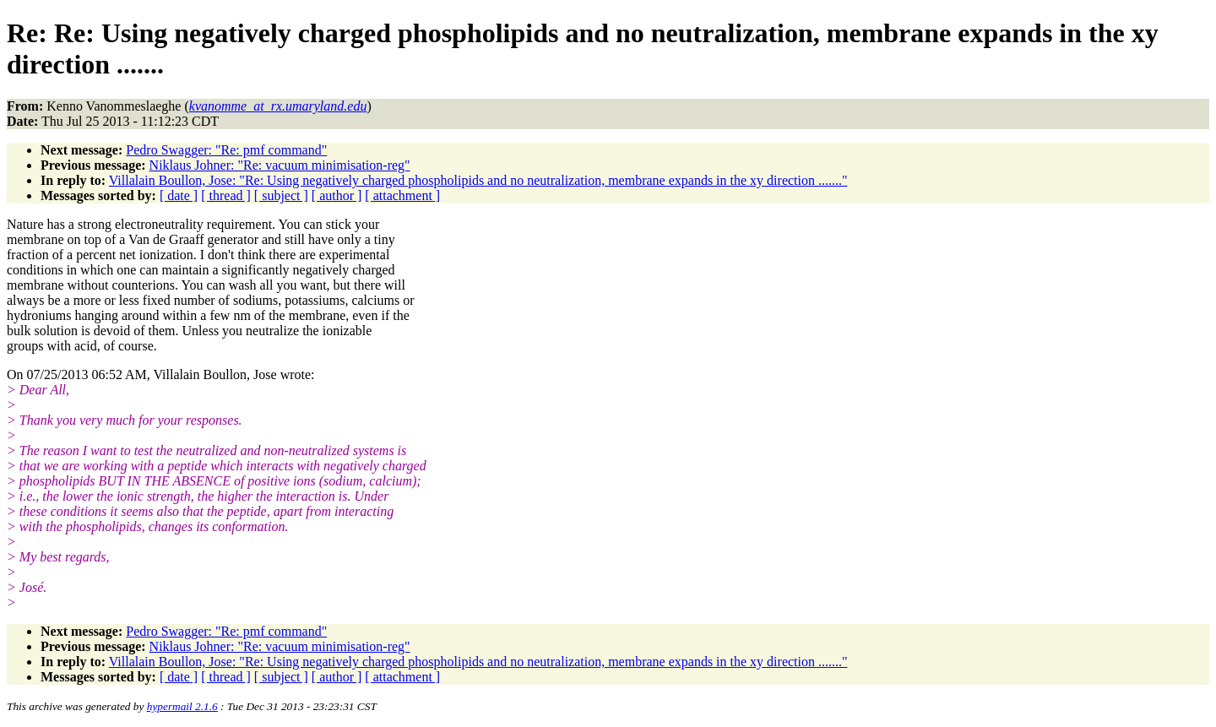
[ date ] (179, 195)
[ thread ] (226, 195)
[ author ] (337, 195)
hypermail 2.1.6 (182, 706)
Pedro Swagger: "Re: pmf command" (226, 150)
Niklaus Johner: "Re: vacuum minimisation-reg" (279, 165)
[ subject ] (281, 195)
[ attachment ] (402, 195)
